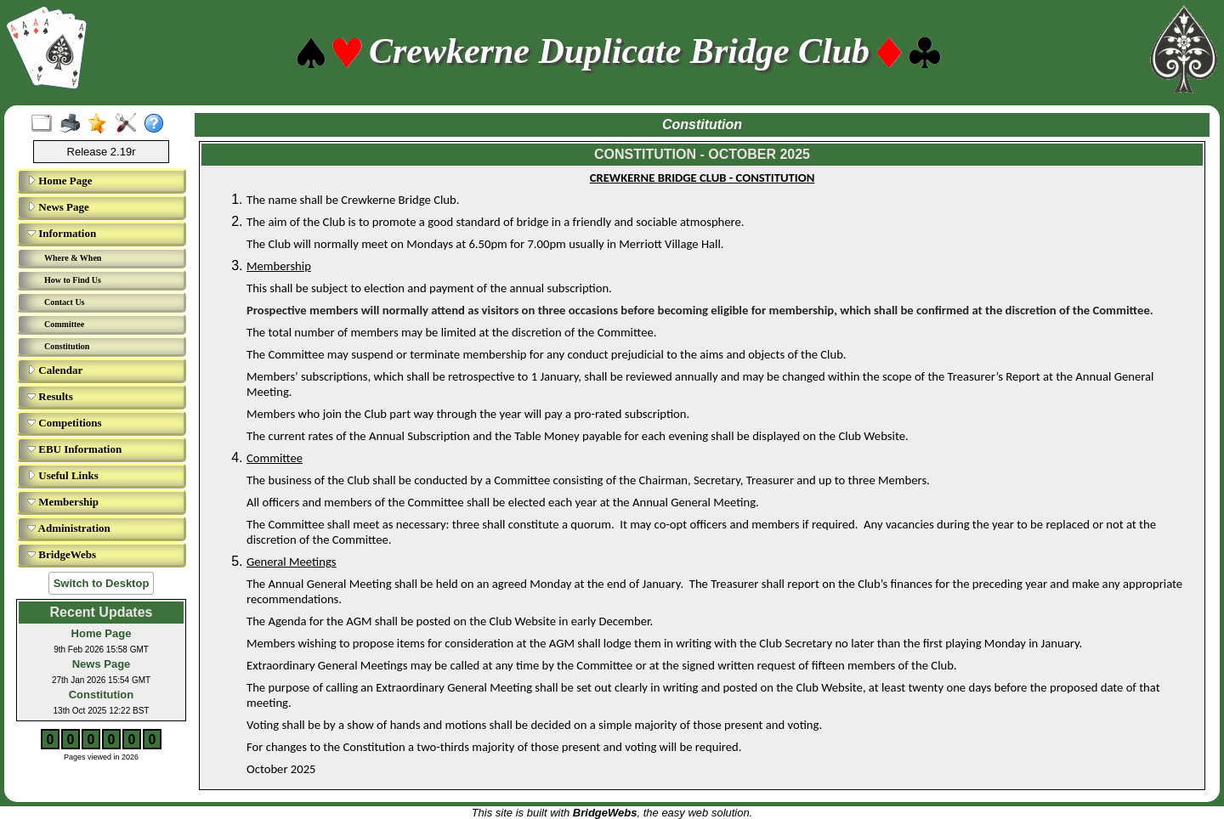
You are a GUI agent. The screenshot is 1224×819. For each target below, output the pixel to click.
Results (50, 396)
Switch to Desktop (102, 583)
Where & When (72, 258)
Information (61, 233)
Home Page (59, 180)
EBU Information (74, 449)
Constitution (66, 346)
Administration (68, 528)
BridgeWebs (61, 554)
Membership (63, 501)
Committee (64, 324)
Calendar (54, 370)
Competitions (64, 422)
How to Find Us (72, 280)
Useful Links (63, 475)
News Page (58, 207)
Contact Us (64, 302)
